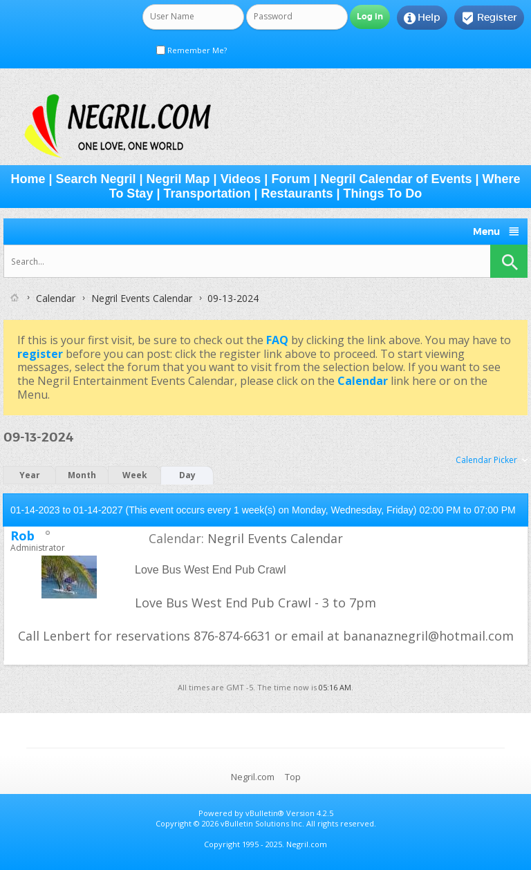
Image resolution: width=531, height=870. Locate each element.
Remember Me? (191, 50)
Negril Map (178, 179)
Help (422, 18)
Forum (290, 179)
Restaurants (297, 193)
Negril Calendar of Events (396, 179)
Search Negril (95, 179)
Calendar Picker (486, 460)
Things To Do (383, 193)
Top (293, 776)
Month (82, 475)
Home (27, 179)
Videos (241, 179)
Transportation (206, 193)
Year (29, 475)
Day (187, 475)
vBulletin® (264, 813)
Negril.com (252, 776)
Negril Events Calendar (141, 298)
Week (134, 475)
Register (489, 18)
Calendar (55, 298)
